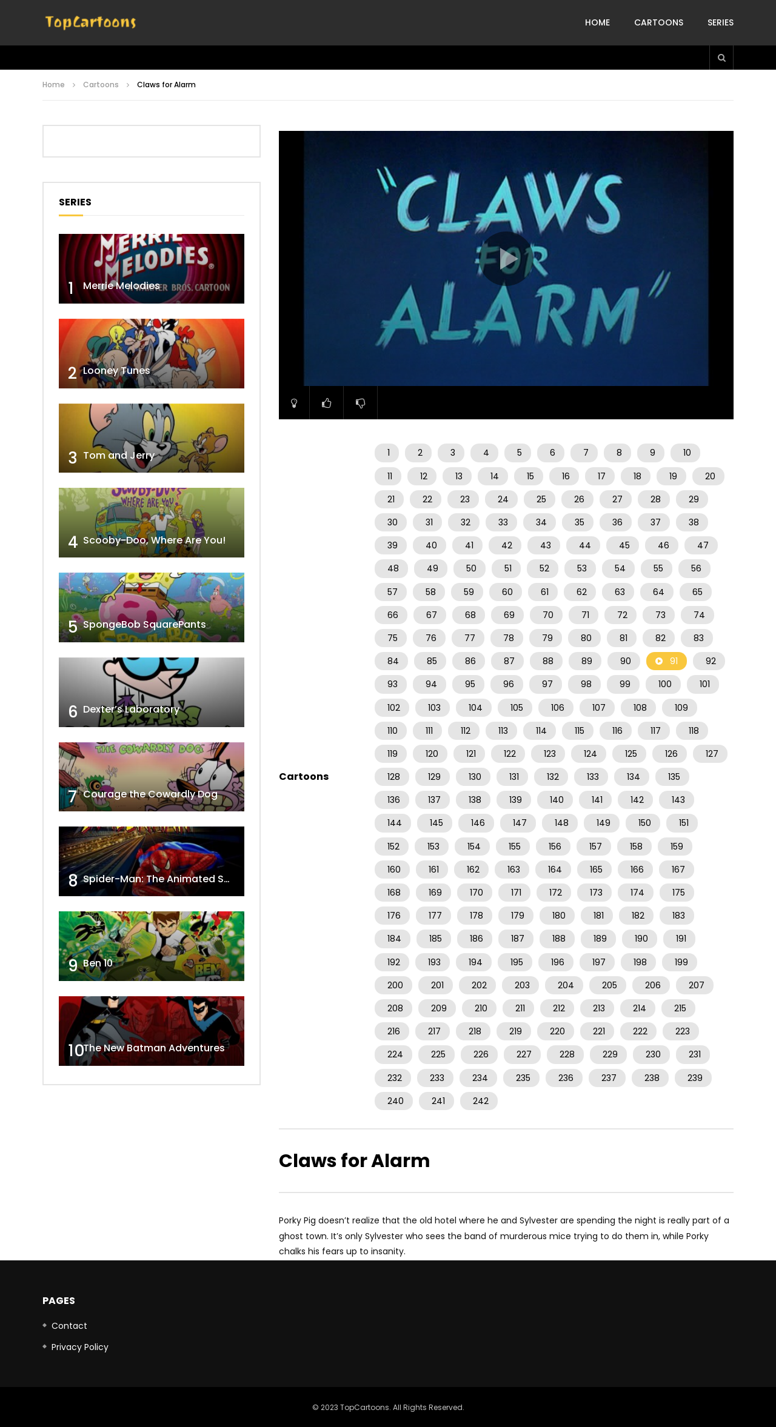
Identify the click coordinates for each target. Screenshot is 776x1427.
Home (597, 22)
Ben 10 (98, 963)
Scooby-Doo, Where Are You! (154, 540)
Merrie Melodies (121, 286)
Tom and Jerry (119, 455)
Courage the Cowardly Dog (150, 794)
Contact (69, 1326)
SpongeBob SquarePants (144, 624)
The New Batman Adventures (154, 1048)
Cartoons (658, 22)
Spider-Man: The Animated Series (165, 879)
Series (720, 22)
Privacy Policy (80, 1347)
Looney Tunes (116, 371)
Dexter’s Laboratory (131, 709)
